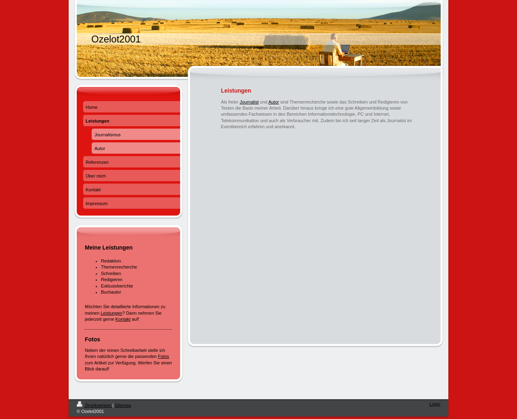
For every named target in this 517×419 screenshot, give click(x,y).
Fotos (163, 356)
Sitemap (123, 405)
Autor (273, 101)
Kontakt (123, 319)
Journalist (249, 101)
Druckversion (94, 405)
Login (434, 404)
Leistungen (111, 313)
